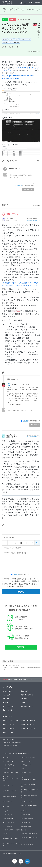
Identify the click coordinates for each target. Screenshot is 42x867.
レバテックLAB (8, 732)
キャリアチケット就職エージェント (29, 785)
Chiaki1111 (39, 26)
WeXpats (5, 833)
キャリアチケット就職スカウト (29, 791)
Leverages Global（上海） (11, 838)
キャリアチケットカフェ (10, 791)
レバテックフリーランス (10, 720)
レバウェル (24, 811)
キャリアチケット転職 (9, 796)
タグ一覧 (5, 702)
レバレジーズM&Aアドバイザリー (29, 806)
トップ (3, 8)
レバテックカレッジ (27, 724)
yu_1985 (9, 218)
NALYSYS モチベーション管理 (11, 844)
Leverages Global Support (29, 833)
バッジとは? (6, 695)
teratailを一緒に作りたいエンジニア (20, 679)
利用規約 (12, 739)
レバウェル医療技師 (27, 818)
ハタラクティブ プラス (28, 801)
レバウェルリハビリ (8, 822)
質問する (21, 647)
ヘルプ (23, 702)
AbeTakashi (11, 435)
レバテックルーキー (9, 724)
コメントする (28, 189)
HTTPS (5, 39)
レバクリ (5, 811)
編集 (33, 220)
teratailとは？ (7, 691)
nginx (11, 39)
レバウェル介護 (7, 814)
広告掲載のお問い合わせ (10, 745)
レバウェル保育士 (8, 818)
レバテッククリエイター (29, 720)
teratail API (24, 698)
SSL (16, 39)
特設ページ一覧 (7, 710)
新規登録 (37, 2)
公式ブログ (24, 691)
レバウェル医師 (7, 826)
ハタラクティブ (7, 801)
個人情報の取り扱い (15, 742)
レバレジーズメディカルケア (11, 830)
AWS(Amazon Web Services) (11, 42)
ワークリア (6, 806)
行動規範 (19, 185)
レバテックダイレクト (28, 728)
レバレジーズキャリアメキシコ (29, 838)
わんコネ (23, 830)
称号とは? (6, 698)
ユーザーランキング (8, 706)
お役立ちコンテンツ (27, 706)
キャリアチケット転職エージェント (29, 796)
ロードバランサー (25, 39)
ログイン (31, 2)
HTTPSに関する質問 (13, 8)
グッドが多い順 (34, 205)
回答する (21, 592)
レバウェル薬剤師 (26, 826)
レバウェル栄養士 (26, 822)
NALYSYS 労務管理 (27, 844)
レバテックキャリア (9, 728)
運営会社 (5, 739)
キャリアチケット (8, 785)
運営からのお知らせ (27, 695)
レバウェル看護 (25, 814)
